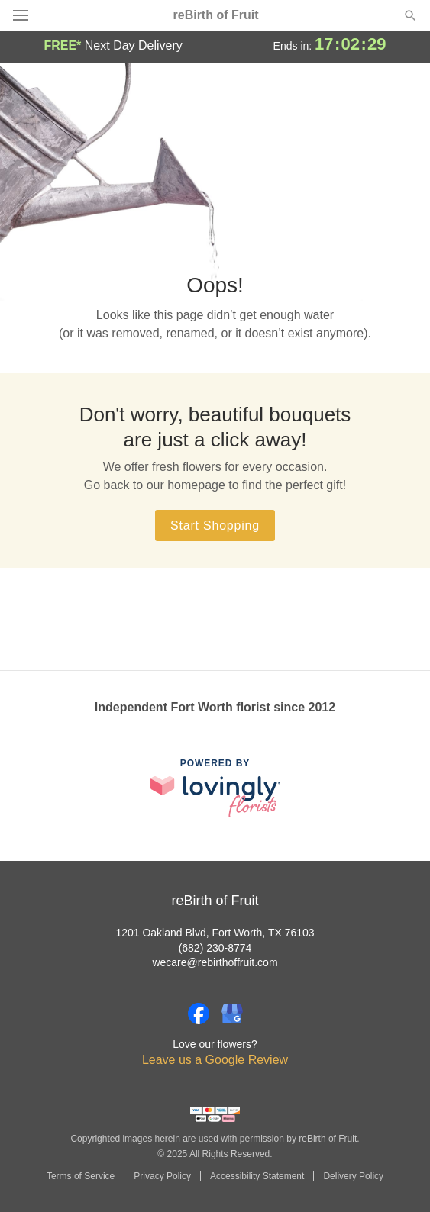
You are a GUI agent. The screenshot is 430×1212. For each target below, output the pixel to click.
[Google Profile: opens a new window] (232, 1013)
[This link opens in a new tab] (215, 788)
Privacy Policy (162, 1176)
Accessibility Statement (257, 1176)
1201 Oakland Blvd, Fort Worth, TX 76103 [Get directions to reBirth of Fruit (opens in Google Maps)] (214, 933)
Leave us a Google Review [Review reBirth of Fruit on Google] (215, 1059)
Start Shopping (215, 525)
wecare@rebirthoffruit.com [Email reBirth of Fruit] (214, 962)
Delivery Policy (353, 1176)
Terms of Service (81, 1176)
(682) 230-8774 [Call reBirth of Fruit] (215, 948)
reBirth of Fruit (216, 15)
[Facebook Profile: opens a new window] (198, 1013)
